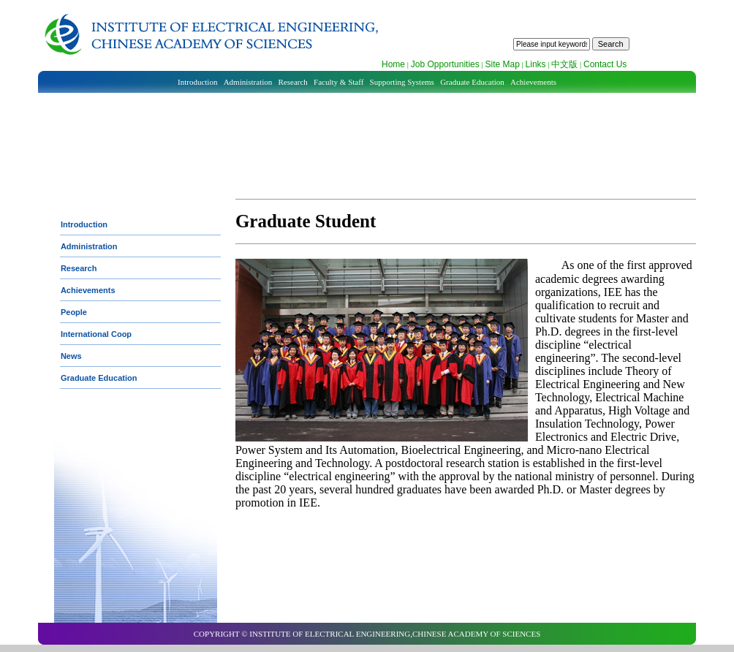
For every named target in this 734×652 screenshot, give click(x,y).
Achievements (533, 81)
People (74, 312)
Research (293, 81)
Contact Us (605, 64)
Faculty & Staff (338, 81)
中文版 (564, 64)
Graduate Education (472, 81)
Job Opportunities (445, 64)
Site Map (502, 64)
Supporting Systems (402, 81)
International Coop (96, 334)
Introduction (197, 81)
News (71, 356)
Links (536, 64)
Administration (248, 81)
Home (393, 64)
